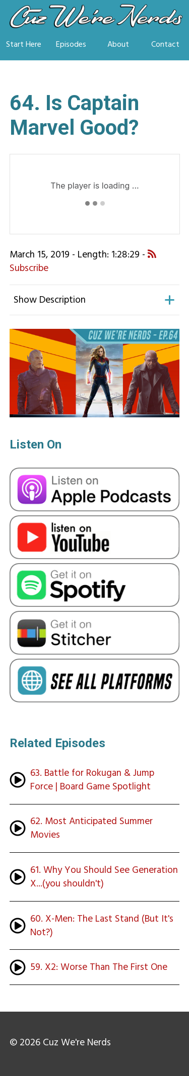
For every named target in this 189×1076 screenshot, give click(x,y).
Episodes (71, 44)
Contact (165, 44)
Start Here (23, 44)
